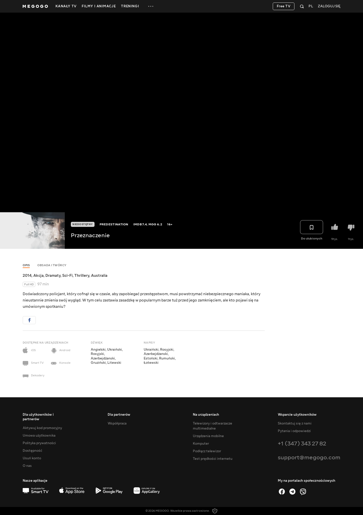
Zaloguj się (329, 6)
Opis (26, 265)
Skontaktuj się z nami (295, 423)
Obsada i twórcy (52, 265)
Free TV (284, 6)
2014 (27, 275)
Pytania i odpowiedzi (294, 431)
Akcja (38, 275)
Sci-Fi (67, 275)
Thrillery (81, 275)
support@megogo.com (309, 457)
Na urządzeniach (206, 414)
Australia (99, 275)
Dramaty (52, 275)
